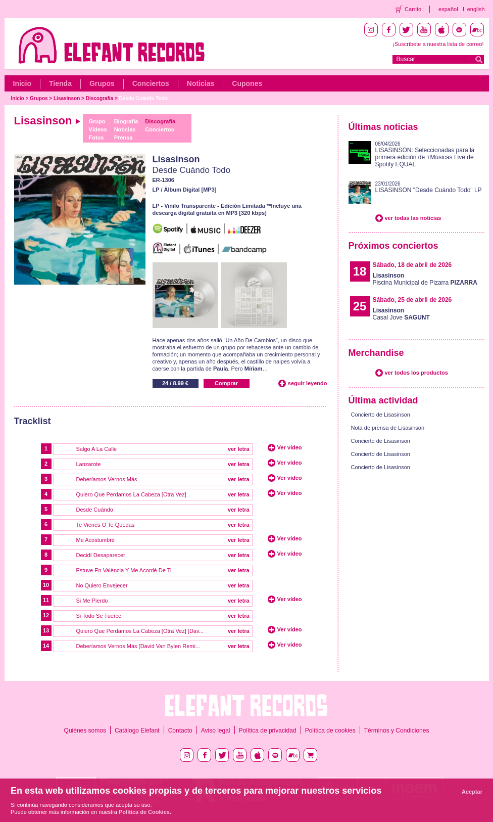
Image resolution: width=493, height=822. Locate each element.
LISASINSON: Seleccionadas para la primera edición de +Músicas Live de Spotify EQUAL (425, 157)
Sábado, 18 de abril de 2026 (412, 264)
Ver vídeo (289, 447)
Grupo (97, 121)
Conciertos (150, 83)
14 (46, 646)
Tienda (60, 83)
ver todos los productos (416, 373)
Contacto (180, 730)
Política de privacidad (268, 730)
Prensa (123, 137)
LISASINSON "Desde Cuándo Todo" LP (428, 190)
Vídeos (98, 129)
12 (46, 615)
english (476, 9)
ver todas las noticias (413, 218)
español (448, 9)
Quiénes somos (85, 730)
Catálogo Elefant (137, 730)
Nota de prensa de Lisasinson (388, 428)
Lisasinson (67, 98)
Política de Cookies (144, 812)
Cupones (247, 83)
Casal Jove (401, 314)
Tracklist (32, 421)
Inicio (22, 83)
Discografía (99, 98)
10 (46, 585)
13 (46, 630)
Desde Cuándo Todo (143, 98)
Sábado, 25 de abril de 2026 (412, 299)
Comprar (226, 383)
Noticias (200, 83)
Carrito (413, 9)
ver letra (239, 449)
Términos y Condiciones (396, 730)
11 (46, 600)
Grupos (102, 83)
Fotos (96, 137)
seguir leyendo (307, 383)
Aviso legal (215, 730)
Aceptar (472, 792)
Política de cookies (330, 730)
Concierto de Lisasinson (380, 415)
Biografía (126, 121)
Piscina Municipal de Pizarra (425, 279)
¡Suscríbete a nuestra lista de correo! (437, 44)
